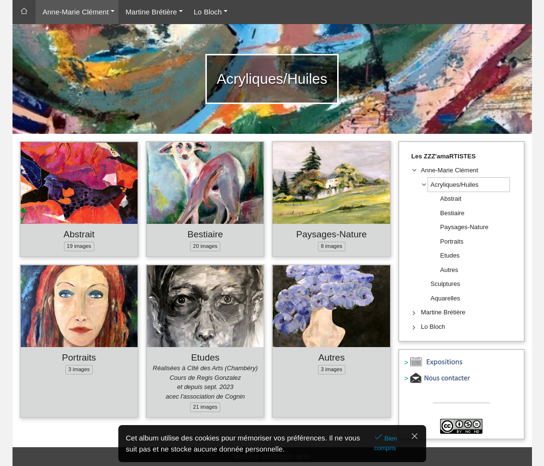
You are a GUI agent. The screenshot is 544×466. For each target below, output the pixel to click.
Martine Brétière (151, 12)
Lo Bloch (208, 12)
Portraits (79, 357)
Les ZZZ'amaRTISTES (443, 156)
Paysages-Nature (331, 234)
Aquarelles (445, 298)
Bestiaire (205, 234)
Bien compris (385, 443)
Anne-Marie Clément (76, 12)
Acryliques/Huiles (454, 184)
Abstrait (78, 234)
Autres (331, 357)
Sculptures (445, 283)
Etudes (205, 357)
